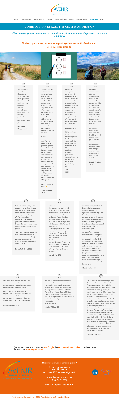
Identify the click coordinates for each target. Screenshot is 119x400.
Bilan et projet (38, 19)
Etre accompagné (26, 19)
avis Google (49, 347)
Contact (102, 19)
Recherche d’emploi (60, 19)
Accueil (16, 19)
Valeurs (71, 19)
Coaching (49, 19)
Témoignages (94, 19)
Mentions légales (63, 397)
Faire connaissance (81, 19)
